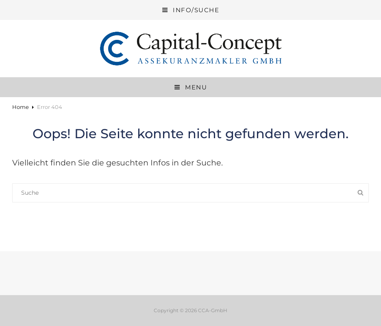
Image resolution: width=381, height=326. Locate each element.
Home (20, 107)
